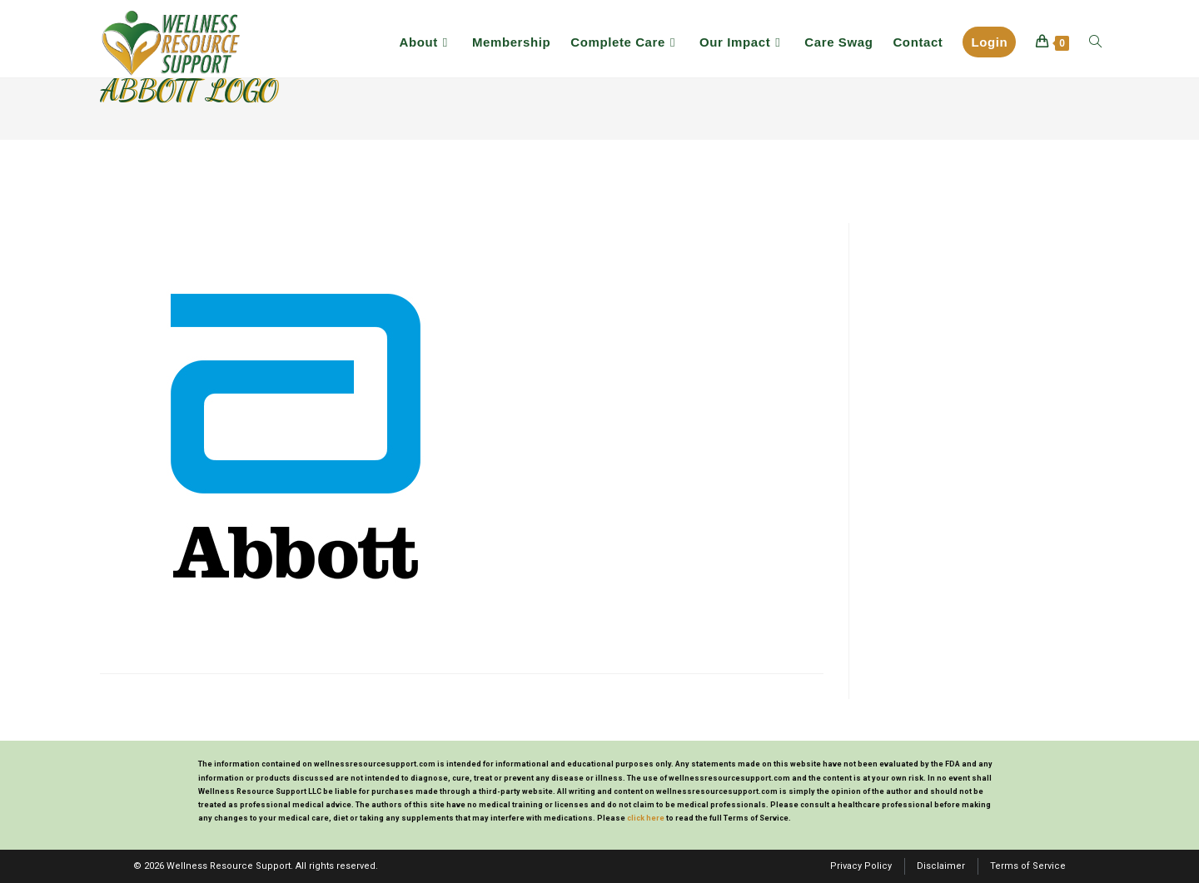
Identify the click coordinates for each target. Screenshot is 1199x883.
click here (645, 818)
